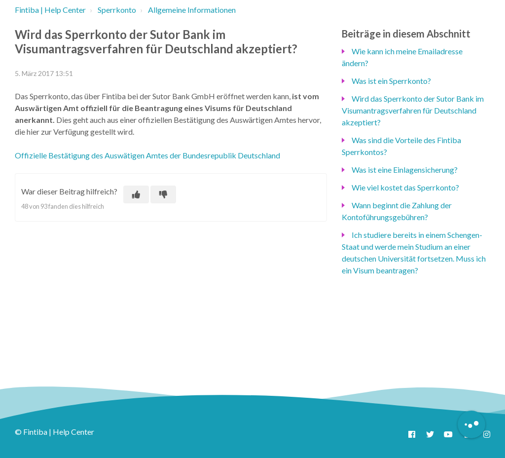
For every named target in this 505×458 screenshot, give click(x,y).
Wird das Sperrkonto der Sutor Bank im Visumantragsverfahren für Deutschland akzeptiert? (413, 110)
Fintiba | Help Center (50, 9)
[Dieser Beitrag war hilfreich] (136, 194)
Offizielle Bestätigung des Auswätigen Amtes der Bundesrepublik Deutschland (147, 155)
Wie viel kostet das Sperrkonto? (405, 187)
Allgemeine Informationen (192, 9)
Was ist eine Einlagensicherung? (405, 169)
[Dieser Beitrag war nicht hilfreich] (163, 194)
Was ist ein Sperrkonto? (391, 80)
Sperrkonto (117, 9)
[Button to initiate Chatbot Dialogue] (471, 424)
